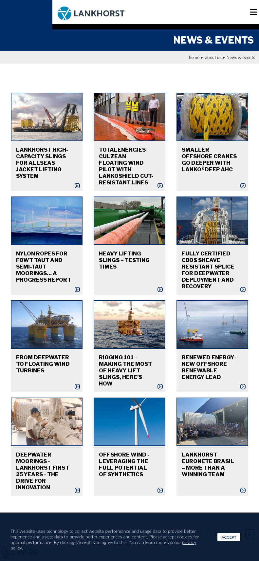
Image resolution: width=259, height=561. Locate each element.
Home (194, 57)
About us (213, 57)
